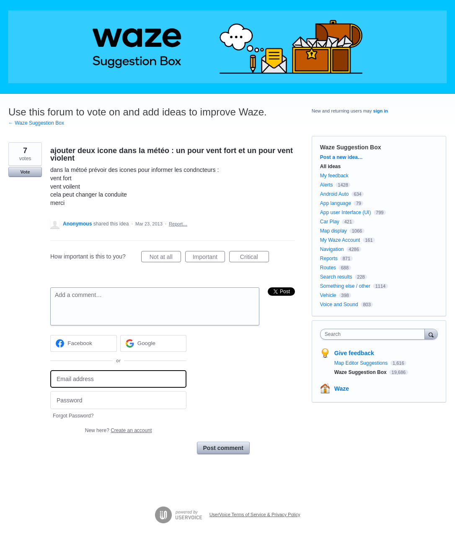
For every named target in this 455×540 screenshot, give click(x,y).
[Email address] (118, 379)
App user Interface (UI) (345, 212)
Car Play (329, 222)
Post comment (223, 448)
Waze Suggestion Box (350, 147)
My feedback (334, 176)
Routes (328, 268)
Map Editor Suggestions (361, 363)
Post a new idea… (341, 157)
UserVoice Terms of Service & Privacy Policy (254, 514)
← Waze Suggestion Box (36, 123)
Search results (336, 277)
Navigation (332, 249)
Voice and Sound (339, 304)
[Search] (431, 334)
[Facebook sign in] (83, 343)
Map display (333, 231)
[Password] (118, 400)
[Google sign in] (153, 343)
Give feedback (354, 353)
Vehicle (328, 295)
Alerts (326, 185)
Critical (254, 258)
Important (209, 258)
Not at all (165, 258)
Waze (341, 388)
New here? (118, 430)
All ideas (330, 166)
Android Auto (334, 194)
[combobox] (374, 334)
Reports (329, 258)
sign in (380, 110)
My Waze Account (340, 240)
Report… (178, 223)
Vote (25, 171)
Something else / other (345, 286)
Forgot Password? (73, 416)
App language (335, 203)
